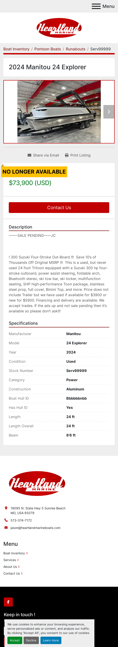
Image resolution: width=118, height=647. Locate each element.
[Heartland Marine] (37, 483)
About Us (10, 567)
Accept (15, 640)
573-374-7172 (21, 520)
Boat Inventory (14, 553)
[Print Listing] (78, 155)
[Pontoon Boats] (47, 49)
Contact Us (59, 207)
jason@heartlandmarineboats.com (35, 528)
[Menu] (96, 6)
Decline (31, 640)
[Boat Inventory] (16, 49)
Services (9, 560)
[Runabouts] (75, 49)
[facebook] (8, 602)
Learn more (51, 640)
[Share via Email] (43, 155)
